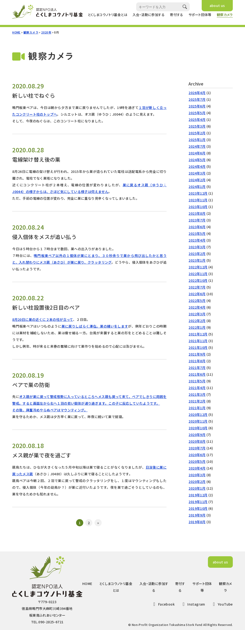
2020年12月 (198, 414)
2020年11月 (198, 421)
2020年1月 (197, 488)
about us (217, 5)
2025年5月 (197, 112)
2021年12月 (198, 334)
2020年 (46, 32)
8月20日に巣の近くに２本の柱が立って (42, 319)
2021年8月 (197, 360)
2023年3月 (197, 246)
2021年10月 (198, 347)
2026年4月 (197, 92)
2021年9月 (197, 354)
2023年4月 (197, 240)
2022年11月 (198, 273)
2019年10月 (198, 508)
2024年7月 (197, 146)
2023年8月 (197, 213)
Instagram (193, 604)
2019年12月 (198, 495)
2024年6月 (197, 153)
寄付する (176, 14)
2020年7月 (197, 448)
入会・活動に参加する (149, 14)
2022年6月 (197, 293)
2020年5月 (197, 461)
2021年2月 (197, 401)
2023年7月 (197, 220)
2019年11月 (198, 501)
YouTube (222, 604)
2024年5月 (197, 159)
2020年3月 (197, 474)
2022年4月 (197, 307)
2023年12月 (198, 193)
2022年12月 (198, 267)
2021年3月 (197, 394)
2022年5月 (197, 300)
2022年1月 (197, 327)
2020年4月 (197, 468)
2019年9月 (197, 515)
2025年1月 (197, 139)
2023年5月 (197, 233)
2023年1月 (197, 260)
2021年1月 (197, 407)
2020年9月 (197, 434)
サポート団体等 (200, 14)
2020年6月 (197, 454)
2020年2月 (197, 481)
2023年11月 (198, 200)
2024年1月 (197, 186)
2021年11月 (198, 340)
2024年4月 (197, 166)
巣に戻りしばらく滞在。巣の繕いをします (94, 326)
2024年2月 (197, 179)
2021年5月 (197, 381)
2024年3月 (197, 173)
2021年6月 (197, 374)
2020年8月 (197, 441)
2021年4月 (197, 387)
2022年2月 (197, 320)
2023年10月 (198, 206)
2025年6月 (197, 106)
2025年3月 (197, 126)
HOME (16, 32)
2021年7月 (197, 367)
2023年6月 (197, 226)
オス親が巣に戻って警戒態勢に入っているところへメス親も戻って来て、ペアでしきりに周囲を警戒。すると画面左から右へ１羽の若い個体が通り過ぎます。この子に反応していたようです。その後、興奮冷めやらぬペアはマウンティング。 (89, 403)
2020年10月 (198, 428)
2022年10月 (198, 280)
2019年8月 (197, 521)
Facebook (163, 604)
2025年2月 (197, 133)
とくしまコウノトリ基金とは (107, 14)
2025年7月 (197, 99)
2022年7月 (197, 287)
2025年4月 (197, 119)
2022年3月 (197, 314)
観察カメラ (225, 14)
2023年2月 (197, 253)
